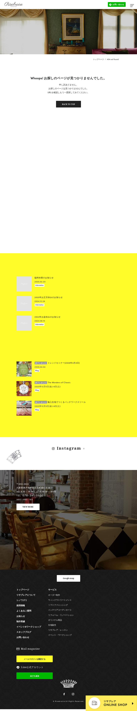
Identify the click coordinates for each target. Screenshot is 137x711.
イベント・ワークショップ (60, 635)
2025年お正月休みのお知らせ (49, 297)
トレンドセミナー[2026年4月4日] (57, 363)
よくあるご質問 (23, 611)
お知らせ (20, 616)
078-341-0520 (33, 496)
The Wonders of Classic (53, 383)
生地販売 (52, 625)
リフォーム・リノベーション (61, 615)
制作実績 (20, 622)
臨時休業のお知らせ (44, 278)
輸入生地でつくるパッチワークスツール (60, 402)
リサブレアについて (25, 595)
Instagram (68, 448)
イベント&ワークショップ (28, 627)
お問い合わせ (22, 637)
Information (39, 285)
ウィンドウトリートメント (60, 600)
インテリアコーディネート (60, 610)
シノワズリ (21, 600)
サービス (52, 590)
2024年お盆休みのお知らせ (48, 317)
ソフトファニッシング (58, 605)
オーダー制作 (54, 595)
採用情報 (20, 606)
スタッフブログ (23, 632)
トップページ (98, 59)
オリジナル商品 (55, 620)
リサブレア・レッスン (58, 630)
